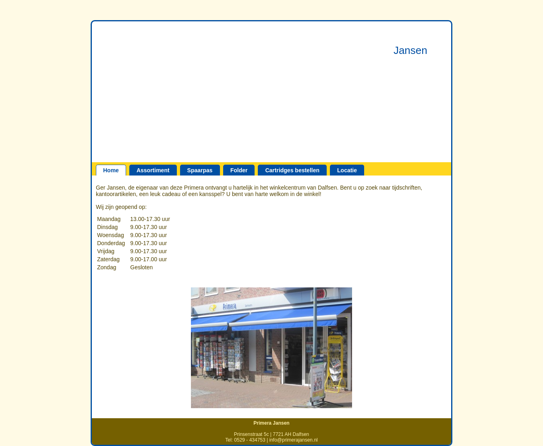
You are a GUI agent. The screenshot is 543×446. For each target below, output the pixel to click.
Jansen (410, 50)
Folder (239, 170)
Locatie (347, 170)
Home (111, 170)
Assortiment (153, 170)
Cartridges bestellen (292, 170)
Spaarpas (200, 170)
